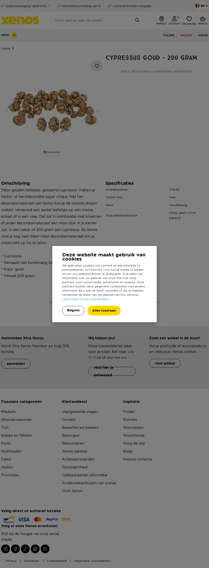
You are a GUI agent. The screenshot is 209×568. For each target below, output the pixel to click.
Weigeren (73, 310)
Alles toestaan (104, 310)
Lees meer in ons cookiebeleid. (85, 299)
